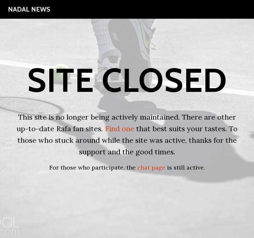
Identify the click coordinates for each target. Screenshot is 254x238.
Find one (119, 128)
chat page (151, 167)
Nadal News (29, 9)
